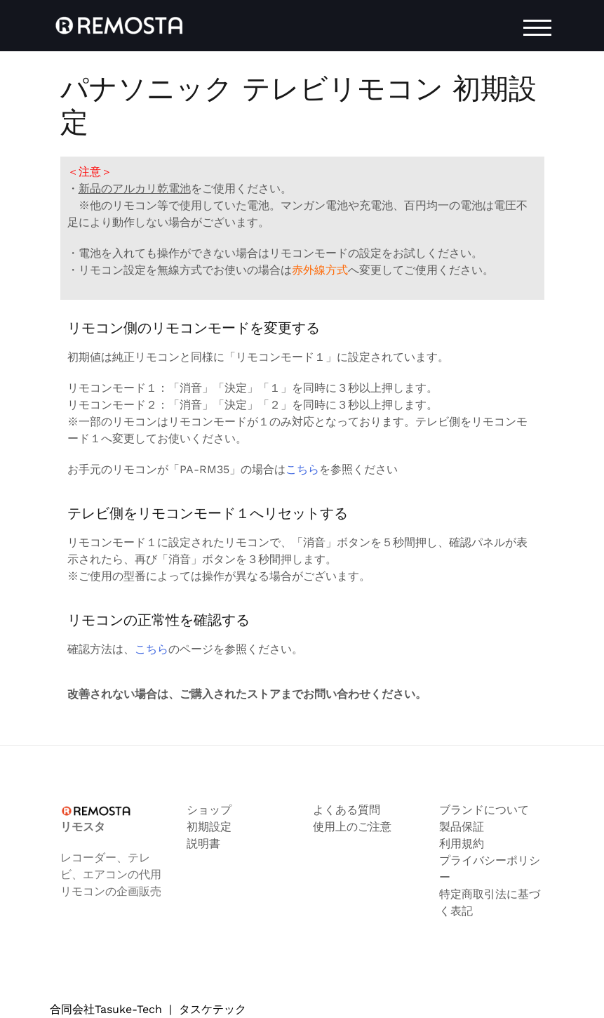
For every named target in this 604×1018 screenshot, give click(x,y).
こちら (302, 469)
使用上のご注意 (352, 826)
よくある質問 (346, 810)
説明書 (203, 843)
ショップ (209, 810)
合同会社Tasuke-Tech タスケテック (148, 1009)
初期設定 (209, 826)
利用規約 (461, 843)
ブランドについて (484, 810)
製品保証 (461, 826)
